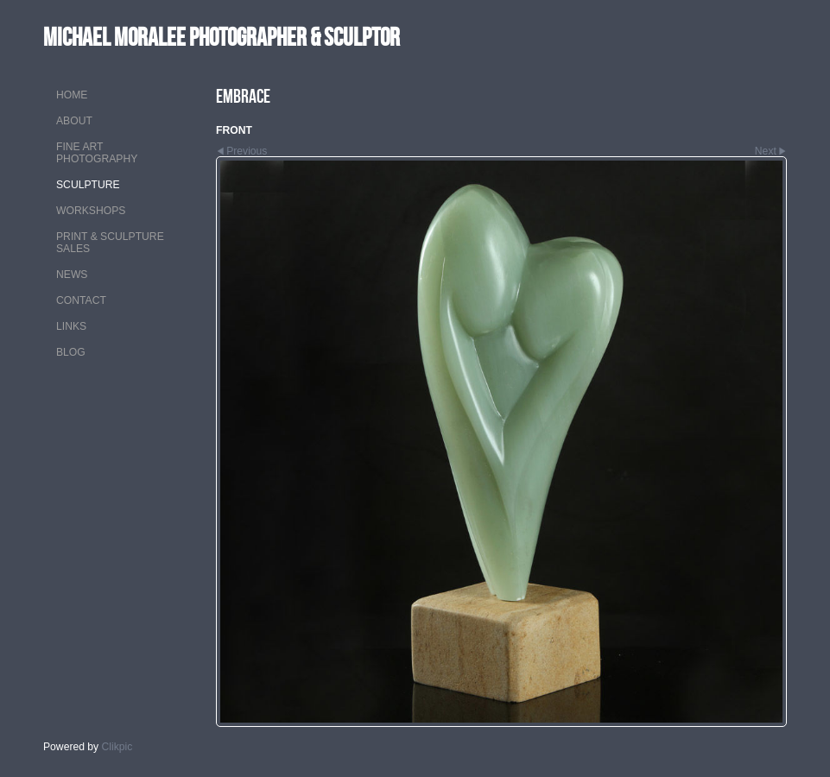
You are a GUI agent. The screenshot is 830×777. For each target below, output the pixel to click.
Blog (71, 352)
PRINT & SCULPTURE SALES (110, 243)
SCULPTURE (88, 185)
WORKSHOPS (90, 211)
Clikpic (117, 747)
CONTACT (81, 300)
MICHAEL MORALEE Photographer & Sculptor (221, 36)
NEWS (71, 274)
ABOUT (74, 121)
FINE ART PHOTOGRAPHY (96, 153)
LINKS (71, 326)
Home (71, 95)
